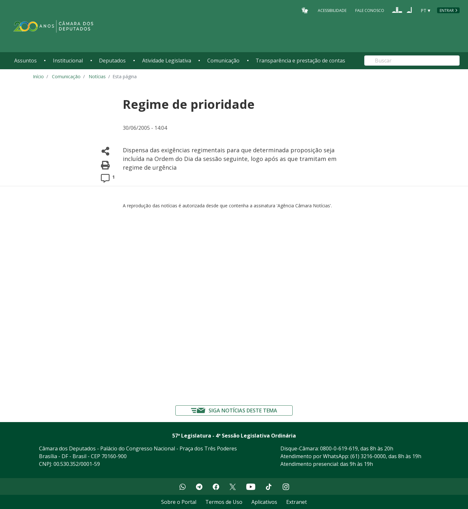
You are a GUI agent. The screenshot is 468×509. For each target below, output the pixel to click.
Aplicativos (264, 501)
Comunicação (223, 60)
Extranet (296, 501)
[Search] (412, 60)
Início (38, 76)
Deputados (112, 60)
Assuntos (25, 60)
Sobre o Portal (178, 501)
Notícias (97, 76)
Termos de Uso (223, 501)
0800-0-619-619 (339, 448)
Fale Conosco (369, 10)
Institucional (68, 60)
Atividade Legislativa (166, 60)
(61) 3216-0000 (368, 456)
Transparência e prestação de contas (300, 60)
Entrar (447, 10)
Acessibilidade (332, 10)
